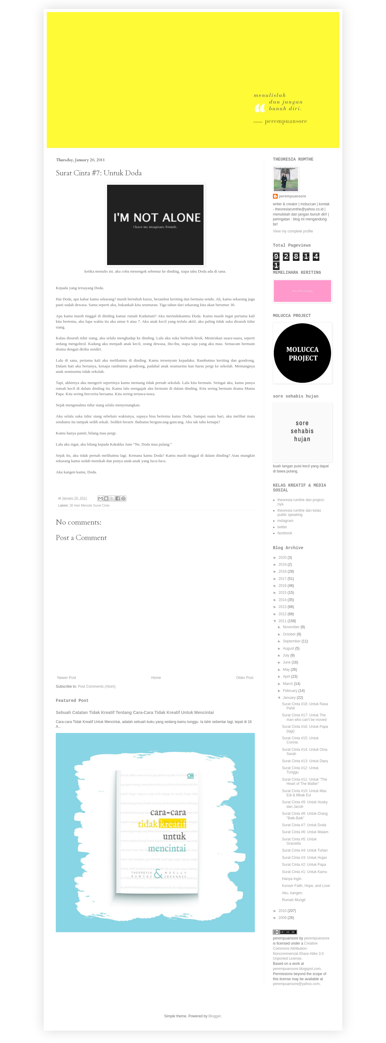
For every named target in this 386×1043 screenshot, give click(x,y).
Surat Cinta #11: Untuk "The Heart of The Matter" (304, 781)
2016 (283, 586)
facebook (284, 533)
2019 (283, 564)
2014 (283, 600)
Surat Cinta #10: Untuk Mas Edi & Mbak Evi (304, 793)
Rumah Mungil (293, 900)
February (290, 691)
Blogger (214, 1016)
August (289, 648)
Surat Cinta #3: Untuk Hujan (304, 858)
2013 (283, 607)
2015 (283, 592)
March (288, 684)
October (290, 634)
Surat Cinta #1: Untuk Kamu (304, 872)
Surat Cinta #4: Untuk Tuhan (304, 850)
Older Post (244, 678)
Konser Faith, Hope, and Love (306, 886)
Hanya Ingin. (292, 879)
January (290, 698)
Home (156, 678)
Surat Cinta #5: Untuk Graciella (299, 841)
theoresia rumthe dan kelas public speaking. (299, 512)
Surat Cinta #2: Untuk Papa (304, 864)
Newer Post (66, 678)
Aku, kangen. (292, 893)
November (292, 627)
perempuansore (292, 196)
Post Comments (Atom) (96, 686)
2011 (283, 621)
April (287, 676)
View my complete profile (293, 231)
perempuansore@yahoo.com (296, 984)
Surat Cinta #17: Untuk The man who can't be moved (304, 717)
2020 (283, 557)
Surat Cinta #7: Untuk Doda (304, 825)
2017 (283, 579)
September (292, 641)
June (287, 662)
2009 (283, 918)
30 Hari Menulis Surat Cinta (89, 505)
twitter (282, 527)
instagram (285, 521)
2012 (283, 614)
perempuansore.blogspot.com (297, 969)
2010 (283, 911)
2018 (283, 571)
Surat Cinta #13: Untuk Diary (305, 761)
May (287, 669)
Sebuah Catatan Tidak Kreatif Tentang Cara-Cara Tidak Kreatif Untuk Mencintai (135, 712)
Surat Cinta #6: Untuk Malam (305, 832)
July (286, 655)
